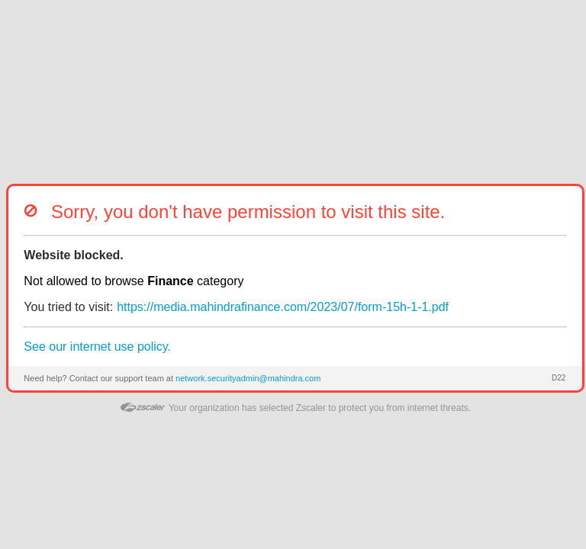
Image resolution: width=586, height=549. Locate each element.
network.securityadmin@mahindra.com (247, 378)
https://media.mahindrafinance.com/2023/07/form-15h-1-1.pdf (283, 306)
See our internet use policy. (97, 346)
